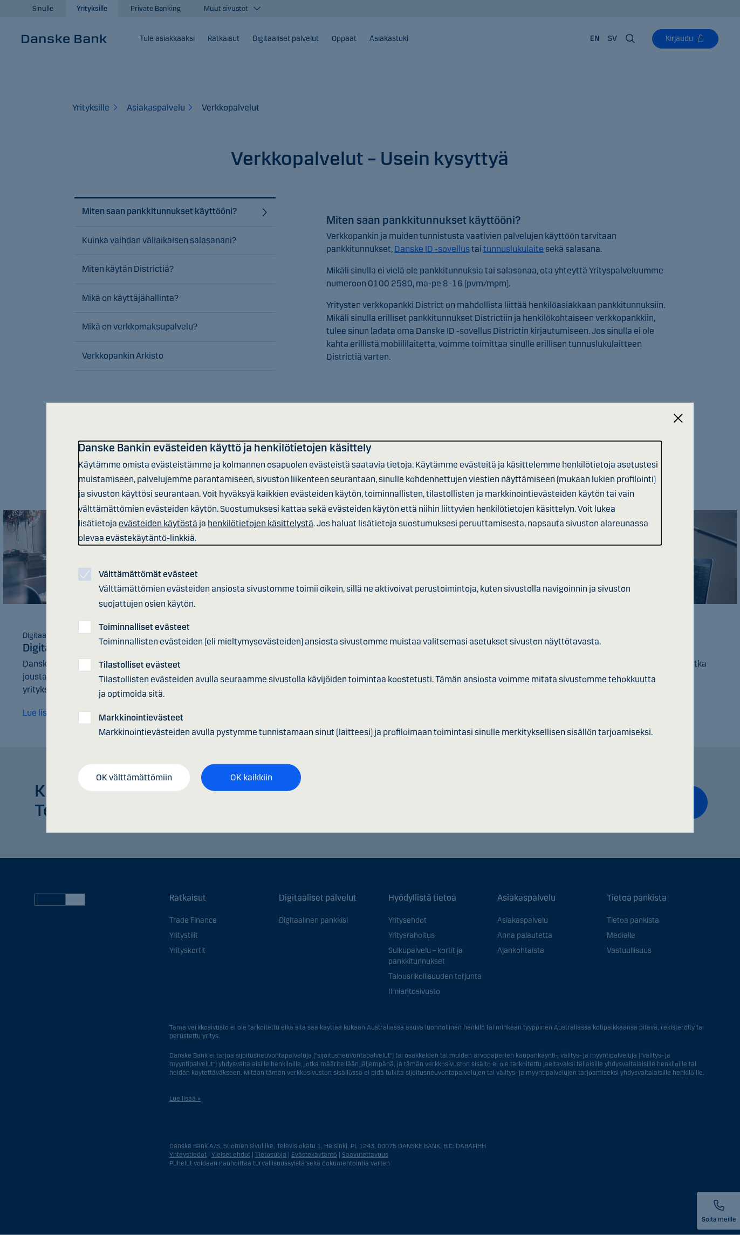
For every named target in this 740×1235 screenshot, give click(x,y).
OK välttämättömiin (134, 777)
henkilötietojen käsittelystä (260, 523)
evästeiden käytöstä (158, 523)
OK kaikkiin (251, 777)
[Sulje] (678, 419)
